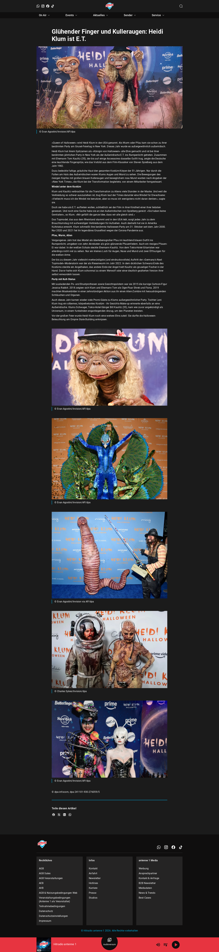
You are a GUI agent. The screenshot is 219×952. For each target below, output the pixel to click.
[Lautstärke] (158, 944)
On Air (45, 15)
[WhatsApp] (38, 6)
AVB (41, 888)
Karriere (93, 888)
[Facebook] (47, 6)
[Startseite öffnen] (110, 6)
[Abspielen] (176, 944)
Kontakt (93, 868)
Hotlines (93, 883)
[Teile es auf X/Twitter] (59, 814)
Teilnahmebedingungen (52, 906)
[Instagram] (42, 6)
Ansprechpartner (148, 873)
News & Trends (147, 892)
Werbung (144, 868)
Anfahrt (93, 873)
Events (72, 15)
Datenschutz (46, 911)
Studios (93, 897)
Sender (130, 15)
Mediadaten (145, 888)
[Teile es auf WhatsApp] (70, 814)
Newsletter (95, 878)
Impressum (45, 920)
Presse (92, 892)
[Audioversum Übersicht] (109, 942)
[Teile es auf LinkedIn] (64, 814)
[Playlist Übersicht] (165, 944)
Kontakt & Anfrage (149, 878)
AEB (41, 883)
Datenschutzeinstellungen (53, 916)
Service (158, 15)
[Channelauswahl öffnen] (180, 6)
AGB (41, 868)
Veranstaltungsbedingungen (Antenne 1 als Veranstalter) (54, 899)
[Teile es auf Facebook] (53, 814)
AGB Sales (45, 873)
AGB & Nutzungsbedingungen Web (58, 892)
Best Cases (145, 897)
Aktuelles (101, 15)
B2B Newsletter (147, 883)
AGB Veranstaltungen (51, 878)
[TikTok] (52, 6)
